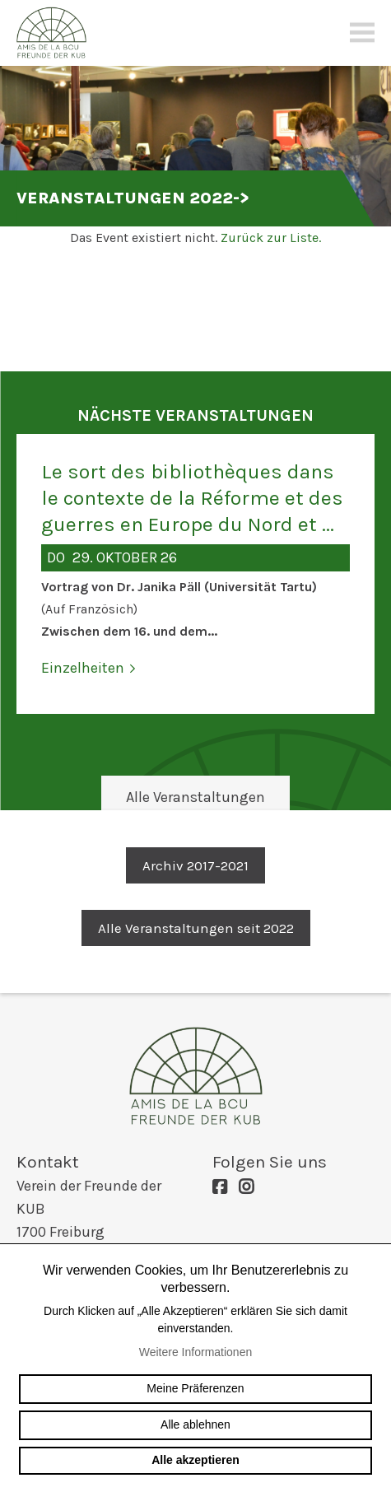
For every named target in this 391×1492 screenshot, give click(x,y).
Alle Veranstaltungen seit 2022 (196, 928)
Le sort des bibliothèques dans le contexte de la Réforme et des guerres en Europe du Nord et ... (192, 497)
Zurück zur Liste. (271, 237)
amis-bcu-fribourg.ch (196, 1075)
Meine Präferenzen (195, 1388)
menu (362, 33)
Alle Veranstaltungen (195, 797)
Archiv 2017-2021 (195, 865)
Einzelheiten (82, 668)
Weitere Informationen (195, 1352)
